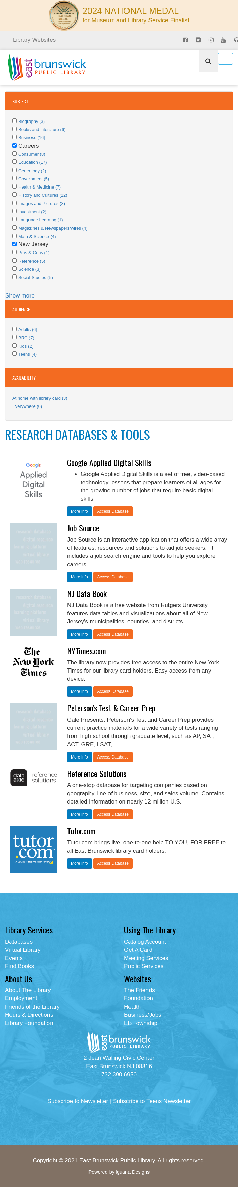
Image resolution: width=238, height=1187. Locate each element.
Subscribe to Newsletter (77, 1101)
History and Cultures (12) (42, 195)
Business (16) (31, 137)
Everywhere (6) (27, 406)
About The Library (28, 990)
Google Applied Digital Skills (109, 462)
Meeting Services (146, 958)
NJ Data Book (87, 593)
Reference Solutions (96, 773)
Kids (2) (26, 346)
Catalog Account (145, 942)
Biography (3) (31, 121)
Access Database (112, 511)
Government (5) (33, 178)
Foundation (138, 998)
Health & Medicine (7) (39, 187)
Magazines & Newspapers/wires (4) (52, 228)
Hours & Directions (29, 1015)
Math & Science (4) (37, 236)
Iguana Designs (133, 1172)
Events (14, 958)
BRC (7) (26, 337)
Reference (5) (31, 261)
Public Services (143, 966)
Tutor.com (81, 831)
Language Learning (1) (40, 219)
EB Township (140, 1023)
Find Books (19, 966)
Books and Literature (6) (41, 129)
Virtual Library (23, 950)
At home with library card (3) (39, 398)
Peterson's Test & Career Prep (111, 708)
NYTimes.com (86, 650)
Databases (19, 942)
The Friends (139, 990)
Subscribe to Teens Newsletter (152, 1101)
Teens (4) (27, 354)
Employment (21, 998)
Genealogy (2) (32, 170)
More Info (79, 511)
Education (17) (32, 162)
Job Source (83, 528)
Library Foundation (29, 1023)
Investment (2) (32, 211)
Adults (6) (27, 329)
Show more (20, 295)
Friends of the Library (32, 1007)
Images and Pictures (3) (41, 203)
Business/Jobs (142, 1015)
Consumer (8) (31, 154)
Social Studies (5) (35, 277)
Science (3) (29, 269)
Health (132, 1007)
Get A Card (138, 950)
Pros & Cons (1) (33, 252)
